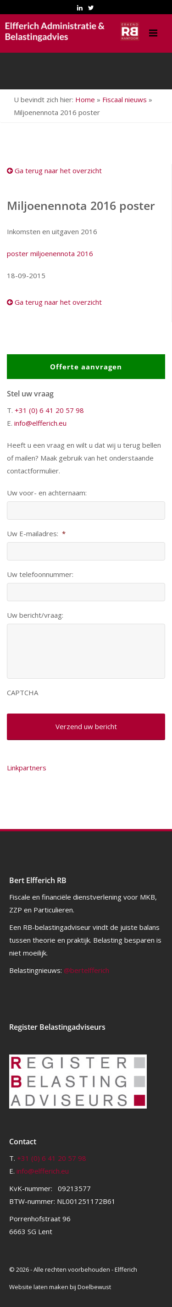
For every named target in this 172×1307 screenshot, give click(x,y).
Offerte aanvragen (86, 366)
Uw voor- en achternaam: (47, 493)
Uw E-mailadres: (36, 533)
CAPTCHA (22, 692)
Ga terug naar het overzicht (54, 170)
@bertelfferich (86, 970)
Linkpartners (26, 767)
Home (85, 99)
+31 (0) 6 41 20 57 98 (49, 410)
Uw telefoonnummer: (40, 574)
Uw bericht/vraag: (35, 615)
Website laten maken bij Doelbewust (60, 1287)
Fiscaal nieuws (124, 99)
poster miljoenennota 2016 (50, 253)
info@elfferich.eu (40, 423)
